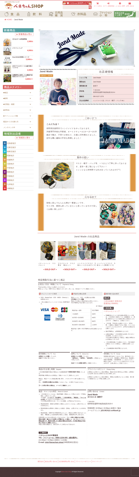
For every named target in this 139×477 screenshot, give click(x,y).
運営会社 (41, 461)
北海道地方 (9, 143)
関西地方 (8, 172)
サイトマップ (97, 461)
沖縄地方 (8, 188)
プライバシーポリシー (83, 461)
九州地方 (8, 184)
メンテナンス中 (9, 127)
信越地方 (8, 160)
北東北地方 (9, 147)
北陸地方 (8, 164)
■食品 (5, 93)
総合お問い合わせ (51, 461)
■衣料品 (6, 110)
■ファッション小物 (10, 116)
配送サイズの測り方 (10, 122)
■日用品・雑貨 (8, 104)
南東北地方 (9, 151)
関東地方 (8, 156)
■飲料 (5, 98)
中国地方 (8, 176)
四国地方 (8, 180)
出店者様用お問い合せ (66, 461)
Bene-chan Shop (66, 471)
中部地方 (8, 168)
